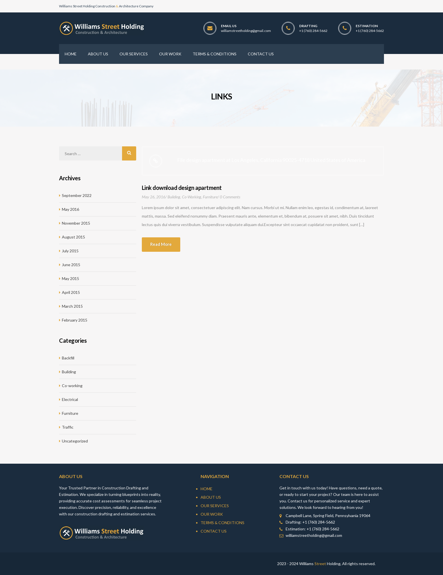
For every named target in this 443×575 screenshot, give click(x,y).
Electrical (70, 399)
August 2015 (73, 237)
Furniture (210, 196)
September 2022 (77, 195)
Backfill (68, 357)
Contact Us (214, 531)
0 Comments (230, 196)
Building (174, 196)
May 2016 (70, 209)
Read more (161, 244)
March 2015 (72, 306)
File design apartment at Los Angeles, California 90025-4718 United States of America (271, 160)
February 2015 (74, 320)
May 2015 (70, 278)
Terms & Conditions (222, 522)
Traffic (67, 427)
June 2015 (71, 264)
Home (206, 488)
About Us (211, 497)
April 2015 (71, 292)
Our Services (215, 505)
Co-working (191, 196)
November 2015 (76, 223)
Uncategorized (75, 441)
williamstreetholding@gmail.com (246, 31)
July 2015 (70, 250)
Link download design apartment (182, 187)
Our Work (212, 514)
